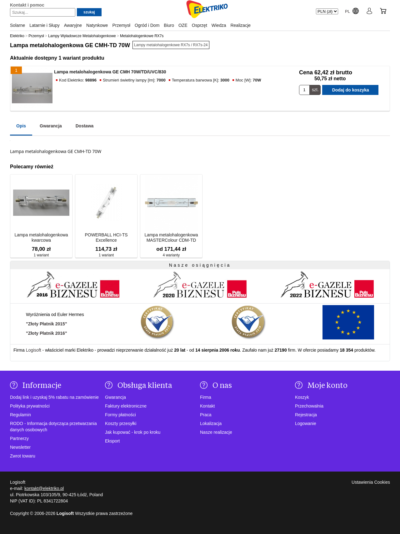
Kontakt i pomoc (27, 4)
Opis (21, 125)
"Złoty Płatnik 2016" (46, 333)
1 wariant (41, 255)
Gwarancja (51, 125)
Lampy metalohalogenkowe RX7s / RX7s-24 (171, 45)
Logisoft (33, 350)
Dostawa (85, 125)
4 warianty (171, 255)
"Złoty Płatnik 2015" (46, 323)
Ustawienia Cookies (371, 482)
